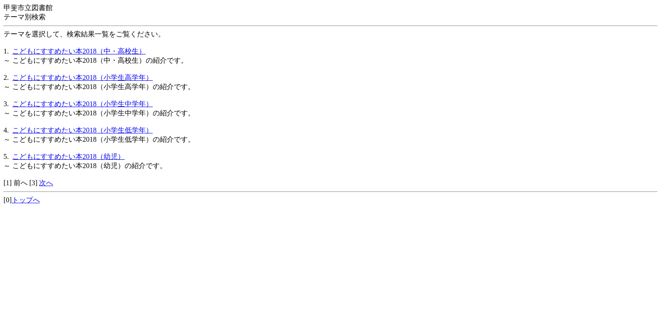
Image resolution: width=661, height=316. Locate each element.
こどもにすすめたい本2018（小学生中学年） (82, 104)
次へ (46, 183)
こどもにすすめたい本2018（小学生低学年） (82, 130)
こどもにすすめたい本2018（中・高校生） (79, 51)
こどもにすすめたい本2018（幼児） (68, 156)
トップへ (26, 200)
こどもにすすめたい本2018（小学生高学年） (82, 77)
